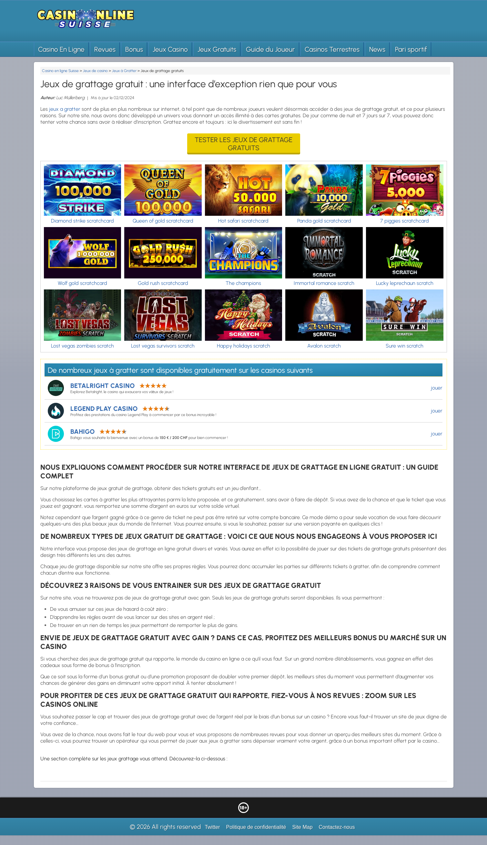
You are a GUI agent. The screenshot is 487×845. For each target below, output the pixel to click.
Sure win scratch (404, 346)
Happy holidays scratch (243, 346)
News (377, 49)
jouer (436, 388)
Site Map (302, 827)
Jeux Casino (170, 49)
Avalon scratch (324, 346)
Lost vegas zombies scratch (82, 346)
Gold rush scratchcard (163, 283)
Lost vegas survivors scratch (163, 346)
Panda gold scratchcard (324, 221)
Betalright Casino (102, 386)
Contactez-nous (337, 827)
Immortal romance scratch (324, 283)
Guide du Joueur (270, 49)
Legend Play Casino (103, 408)
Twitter (212, 827)
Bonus (134, 49)
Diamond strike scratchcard (82, 221)
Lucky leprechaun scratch (404, 283)
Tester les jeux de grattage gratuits (243, 144)
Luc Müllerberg (70, 97)
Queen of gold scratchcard (163, 221)
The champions (243, 283)
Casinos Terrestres (332, 49)
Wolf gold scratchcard (82, 283)
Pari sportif (411, 49)
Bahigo (82, 431)
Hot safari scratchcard (243, 221)
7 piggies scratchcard (404, 221)
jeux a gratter (64, 109)
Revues (105, 49)
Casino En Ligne (61, 49)
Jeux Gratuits (217, 49)
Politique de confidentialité (256, 827)
